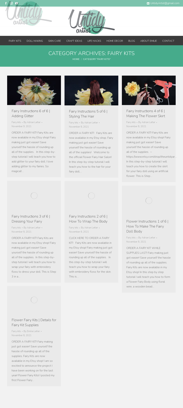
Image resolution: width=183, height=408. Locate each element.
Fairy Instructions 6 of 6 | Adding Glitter (31, 113)
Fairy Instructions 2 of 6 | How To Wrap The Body (88, 219)
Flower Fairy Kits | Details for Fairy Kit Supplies (34, 322)
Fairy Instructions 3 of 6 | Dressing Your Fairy (31, 219)
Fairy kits (16, 122)
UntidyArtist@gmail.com (163, 3)
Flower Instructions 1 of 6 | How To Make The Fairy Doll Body (147, 226)
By (32, 122)
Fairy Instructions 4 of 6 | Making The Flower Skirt (145, 113)
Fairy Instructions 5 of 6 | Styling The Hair (88, 114)
